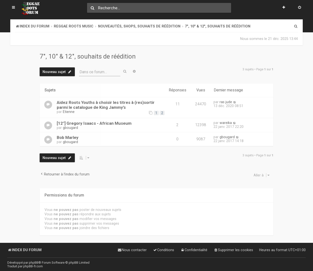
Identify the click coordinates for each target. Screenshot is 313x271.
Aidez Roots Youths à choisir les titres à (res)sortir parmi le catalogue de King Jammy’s (106, 105)
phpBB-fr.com (33, 266)
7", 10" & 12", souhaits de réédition (88, 56)
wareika (226, 123)
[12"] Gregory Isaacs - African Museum (94, 123)
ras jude (226, 102)
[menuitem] (299, 8)
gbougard (70, 128)
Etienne (69, 112)
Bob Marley (67, 137)
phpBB (33, 262)
